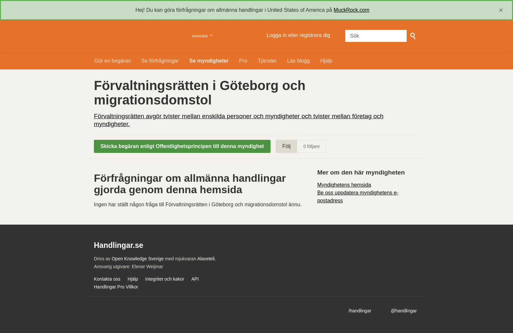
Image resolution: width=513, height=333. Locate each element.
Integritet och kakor (164, 279)
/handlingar (359, 310)
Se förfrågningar (160, 61)
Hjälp (326, 61)
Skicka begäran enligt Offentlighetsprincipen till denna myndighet (182, 146)
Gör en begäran (112, 61)
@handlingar (404, 310)
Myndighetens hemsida (344, 185)
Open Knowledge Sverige (138, 258)
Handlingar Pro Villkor (116, 286)
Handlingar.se (139, 36)
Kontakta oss (107, 279)
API (195, 279)
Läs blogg (298, 61)
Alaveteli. (206, 258)
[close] (501, 10)
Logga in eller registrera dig (298, 35)
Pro (243, 61)
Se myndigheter (209, 61)
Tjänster (267, 61)
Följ (286, 146)
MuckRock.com (351, 10)
